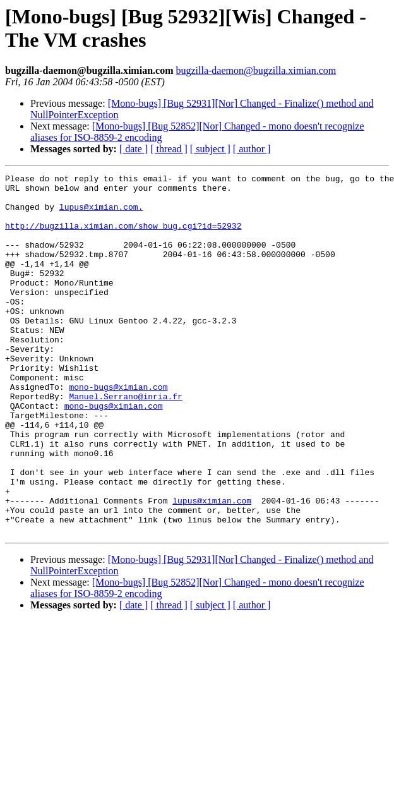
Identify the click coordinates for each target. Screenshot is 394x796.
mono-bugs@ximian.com (118, 430)
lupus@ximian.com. (101, 214)
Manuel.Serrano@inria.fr (125, 441)
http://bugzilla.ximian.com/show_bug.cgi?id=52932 (123, 237)
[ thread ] (169, 148)
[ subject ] (210, 148)
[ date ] (133, 148)
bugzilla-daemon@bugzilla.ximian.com (256, 70)
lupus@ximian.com (211, 566)
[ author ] (252, 148)
